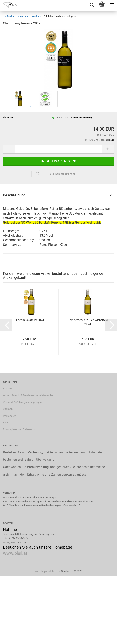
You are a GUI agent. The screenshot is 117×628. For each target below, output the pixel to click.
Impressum (9, 415)
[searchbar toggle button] (92, 5)
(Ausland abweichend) (81, 117)
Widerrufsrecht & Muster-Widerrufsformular (28, 395)
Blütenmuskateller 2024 (29, 320)
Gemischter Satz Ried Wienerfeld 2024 (87, 322)
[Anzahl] (58, 149)
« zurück (23, 16)
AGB (5, 422)
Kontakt (7, 388)
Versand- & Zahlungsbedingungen (22, 402)
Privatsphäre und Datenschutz (20, 429)
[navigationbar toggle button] (112, 5)
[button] (9, 149)
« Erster (9, 16)
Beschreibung (14, 195)
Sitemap (8, 408)
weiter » (36, 16)
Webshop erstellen (45, 571)
